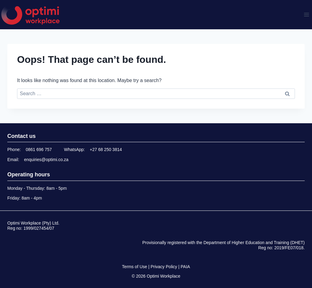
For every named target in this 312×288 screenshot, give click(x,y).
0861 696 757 (39, 149)
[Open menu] (306, 14)
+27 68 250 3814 (106, 149)
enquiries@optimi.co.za (46, 159)
